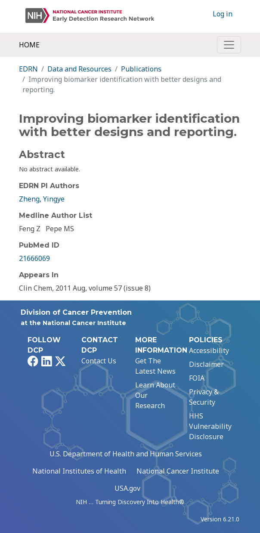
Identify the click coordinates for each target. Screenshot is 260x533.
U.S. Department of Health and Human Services (126, 454)
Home (29, 45)
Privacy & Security (204, 397)
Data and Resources (79, 69)
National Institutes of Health (79, 471)
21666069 (34, 258)
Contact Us (98, 361)
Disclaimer (206, 364)
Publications (141, 69)
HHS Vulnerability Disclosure (210, 426)
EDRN (28, 69)
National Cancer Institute (177, 471)
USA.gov (127, 488)
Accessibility (209, 350)
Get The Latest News (155, 366)
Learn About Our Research (155, 395)
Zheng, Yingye (42, 199)
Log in (222, 14)
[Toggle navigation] (229, 44)
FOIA (196, 378)
